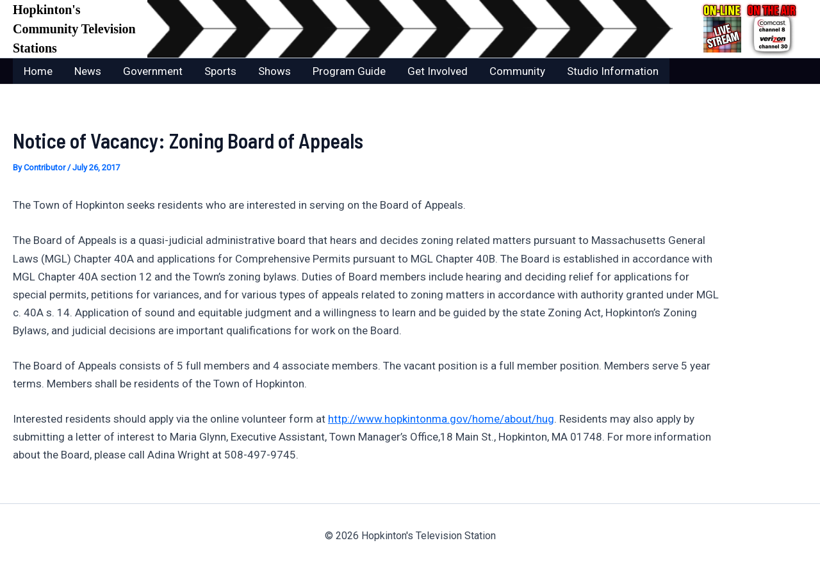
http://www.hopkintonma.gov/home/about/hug (441, 418)
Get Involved (437, 71)
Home (38, 71)
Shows (274, 71)
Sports (220, 71)
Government (153, 71)
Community (517, 71)
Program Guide (349, 71)
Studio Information (613, 71)
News (87, 71)
